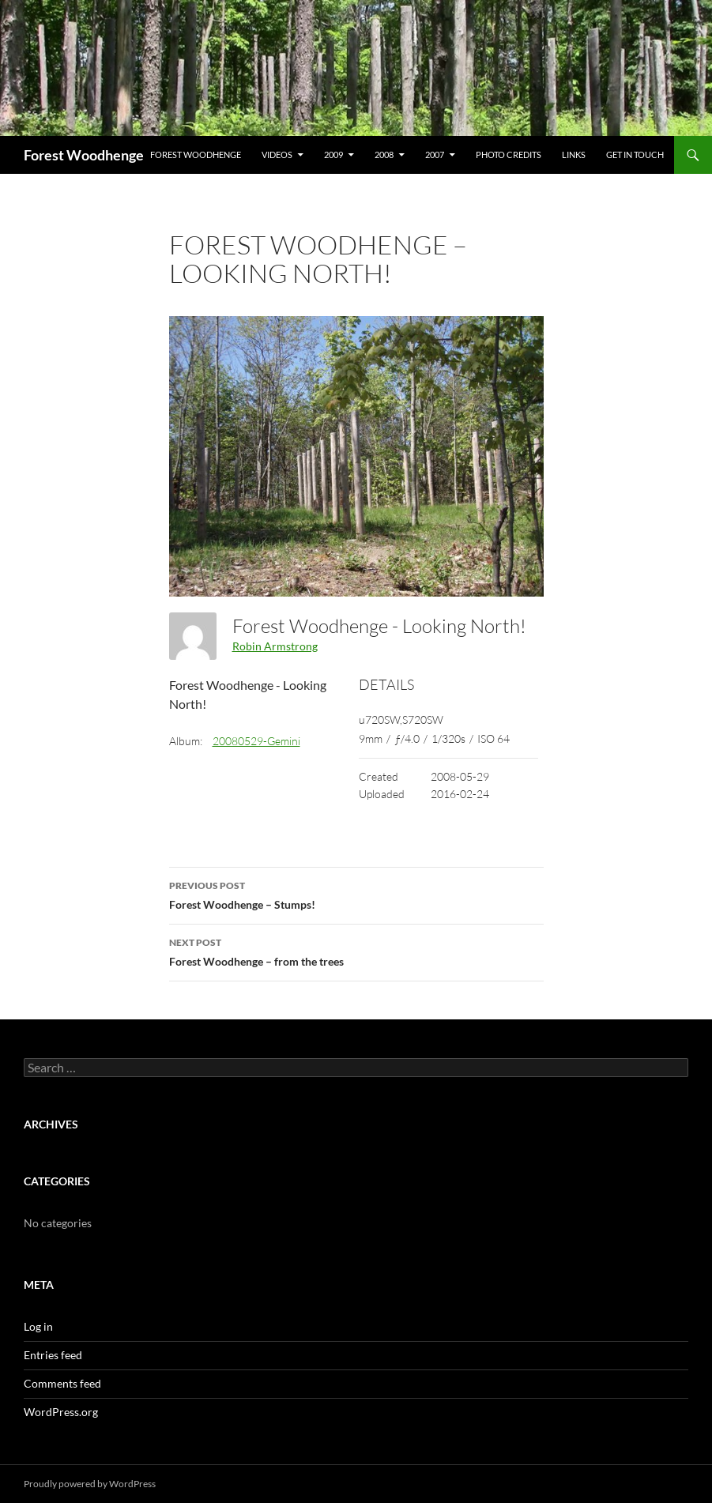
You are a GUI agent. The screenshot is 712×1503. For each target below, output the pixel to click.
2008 (384, 154)
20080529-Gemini (256, 741)
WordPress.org (61, 1411)
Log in (38, 1326)
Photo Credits (508, 154)
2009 (333, 154)
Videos (277, 154)
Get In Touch (635, 154)
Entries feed (53, 1355)
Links (574, 154)
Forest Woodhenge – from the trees (356, 950)
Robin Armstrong (275, 646)
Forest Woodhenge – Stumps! (356, 893)
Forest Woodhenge (84, 155)
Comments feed (62, 1383)
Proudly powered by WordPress (90, 1484)
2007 (434, 154)
